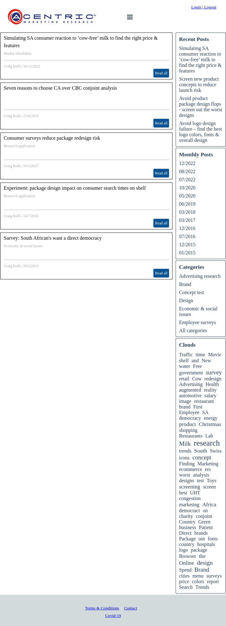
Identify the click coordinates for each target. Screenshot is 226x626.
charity (186, 516)
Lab (209, 435)
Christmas (210, 424)
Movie (214, 354)
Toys (211, 480)
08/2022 (187, 171)
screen (209, 486)
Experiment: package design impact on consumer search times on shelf (75, 188)
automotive (190, 395)
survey (214, 372)
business (187, 527)
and (195, 360)
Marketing (208, 463)
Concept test (191, 292)
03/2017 (187, 220)
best (183, 492)
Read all (161, 73)
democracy (190, 418)
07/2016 (187, 236)
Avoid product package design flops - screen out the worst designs (200, 107)
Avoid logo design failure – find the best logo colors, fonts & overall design (200, 132)
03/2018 (187, 212)
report (213, 581)
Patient (206, 527)
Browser (187, 556)
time (200, 354)
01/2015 (187, 252)
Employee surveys (197, 322)
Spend (185, 570)
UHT (195, 492)
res (208, 469)
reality (210, 390)
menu (198, 575)
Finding (187, 463)
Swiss (215, 450)
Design (186, 300)
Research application (19, 146)
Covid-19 (113, 615)
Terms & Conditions (102, 608)
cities (184, 575)
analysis (201, 475)
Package (187, 538)
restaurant (204, 401)
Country (187, 521)
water (184, 366)
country (186, 544)
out (201, 538)
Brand (185, 284)
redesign (212, 378)
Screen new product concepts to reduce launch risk (199, 84)
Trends (202, 587)
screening (189, 486)
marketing (189, 504)
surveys (214, 575)
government (191, 372)
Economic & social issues (23, 246)
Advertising (191, 384)
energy (210, 418)
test (200, 480)
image (185, 401)
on (205, 510)
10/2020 (187, 187)
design (205, 562)
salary (210, 395)
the (202, 556)
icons (184, 457)
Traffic (186, 354)
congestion (190, 498)
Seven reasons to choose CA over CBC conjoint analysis (60, 88)
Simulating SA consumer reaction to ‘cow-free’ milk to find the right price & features (200, 59)
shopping (188, 430)
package (199, 550)
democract (189, 510)
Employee (189, 412)
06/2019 (187, 204)
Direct (185, 533)
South (200, 451)
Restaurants (191, 435)
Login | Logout (203, 7)
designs (186, 480)
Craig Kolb (12, 66)
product (187, 424)
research (207, 443)
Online (186, 563)
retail (184, 378)
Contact (130, 608)
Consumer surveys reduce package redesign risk (52, 138)
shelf (184, 360)
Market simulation (17, 53)
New (206, 360)
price (184, 581)
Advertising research (200, 276)
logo (183, 550)
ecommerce (190, 469)
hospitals (206, 544)
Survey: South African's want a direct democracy (53, 238)
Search (186, 587)
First (197, 406)
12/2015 (187, 244)
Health (212, 384)
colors (198, 581)
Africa (209, 504)
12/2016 (187, 228)
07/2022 (187, 179)
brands (201, 533)
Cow (197, 378)
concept (202, 457)
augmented (190, 390)
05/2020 (187, 195)
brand (184, 406)
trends (185, 450)
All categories (193, 330)
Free (197, 366)
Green (204, 521)
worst (184, 475)
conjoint (204, 516)
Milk (185, 443)
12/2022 (187, 163)
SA (205, 412)
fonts (213, 538)
